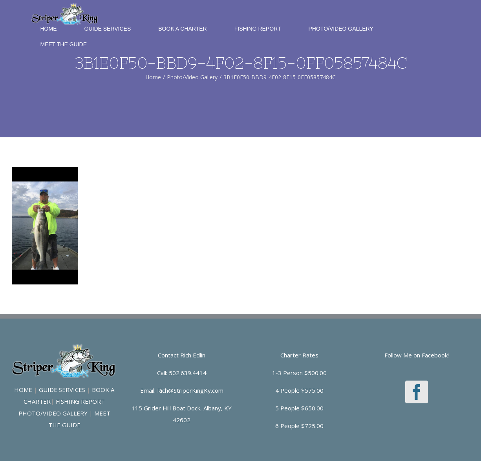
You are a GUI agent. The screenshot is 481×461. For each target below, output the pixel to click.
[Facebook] (416, 392)
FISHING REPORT (80, 401)
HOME (23, 390)
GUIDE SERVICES (62, 390)
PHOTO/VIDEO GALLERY (53, 413)
